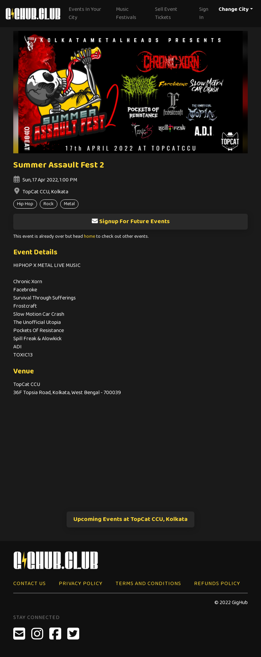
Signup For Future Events (130, 221)
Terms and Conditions (148, 583)
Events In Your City (85, 13)
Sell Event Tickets (166, 13)
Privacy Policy (81, 583)
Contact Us (29, 583)
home (89, 236)
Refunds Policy (217, 583)
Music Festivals (126, 13)
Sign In (203, 13)
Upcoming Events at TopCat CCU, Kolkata (130, 519)
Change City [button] (234, 9)
